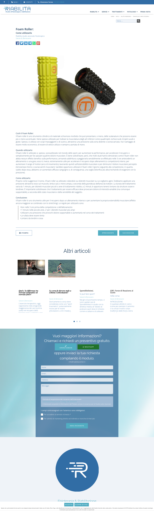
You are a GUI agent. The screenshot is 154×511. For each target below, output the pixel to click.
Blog (14, 2)
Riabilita (94, 12)
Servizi (105, 12)
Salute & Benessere (23, 38)
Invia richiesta (77, 426)
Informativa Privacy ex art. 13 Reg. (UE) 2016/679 (60, 402)
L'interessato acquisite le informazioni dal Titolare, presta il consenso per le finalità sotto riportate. (77, 404)
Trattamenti (118, 12)
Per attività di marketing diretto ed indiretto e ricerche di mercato (68, 419)
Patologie (132, 12)
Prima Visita (145, 12)
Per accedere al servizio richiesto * (56, 414)
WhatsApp (88, 347)
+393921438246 (65, 347)
